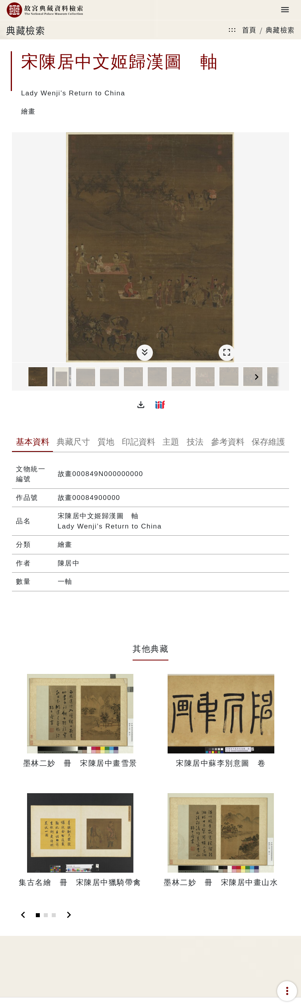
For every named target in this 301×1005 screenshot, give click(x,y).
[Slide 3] (54, 915)
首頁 (249, 30)
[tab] (32, 442)
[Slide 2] (46, 915)
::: (232, 29)
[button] (140, 404)
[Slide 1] (38, 915)
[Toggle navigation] (285, 10)
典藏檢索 (280, 30)
